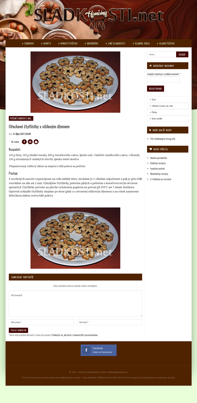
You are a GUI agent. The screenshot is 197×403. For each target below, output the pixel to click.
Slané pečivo (165, 43)
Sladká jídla (141, 43)
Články (154, 112)
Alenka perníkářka (158, 158)
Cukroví (28, 43)
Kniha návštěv (157, 118)
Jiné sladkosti (115, 43)
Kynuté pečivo (68, 43)
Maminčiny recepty (159, 173)
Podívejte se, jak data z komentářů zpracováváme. (74, 335)
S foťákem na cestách (160, 179)
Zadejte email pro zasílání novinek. (164, 74)
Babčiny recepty (157, 163)
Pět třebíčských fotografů (162, 138)
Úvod (154, 99)
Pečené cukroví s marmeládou (21, 118)
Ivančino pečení (157, 168)
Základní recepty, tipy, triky (162, 105)
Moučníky (91, 43)
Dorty (46, 43)
